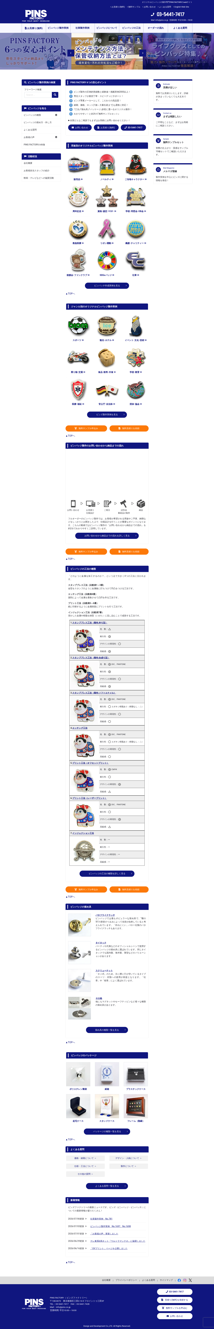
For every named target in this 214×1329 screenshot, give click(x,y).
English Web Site (181, 7)
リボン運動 (107, 243)
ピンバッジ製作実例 (58, 28)
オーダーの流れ (156, 28)
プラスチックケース (136, 1089)
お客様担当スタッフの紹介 (37, 170)
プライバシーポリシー (126, 1280)
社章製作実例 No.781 (101, 1219)
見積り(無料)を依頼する (174, 1300)
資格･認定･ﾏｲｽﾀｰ (107, 211)
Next (140, 51)
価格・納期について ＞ (85, 1158)
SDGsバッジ (107, 275)
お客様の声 (29, 137)
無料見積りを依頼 (129, 428)
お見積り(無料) (118, 7)
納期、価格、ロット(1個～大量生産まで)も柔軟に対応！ (101, 105)
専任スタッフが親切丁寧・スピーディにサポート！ (98, 96)
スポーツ (78, 340)
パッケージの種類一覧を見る (107, 1131)
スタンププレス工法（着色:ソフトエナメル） (94, 693)
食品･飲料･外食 (107, 372)
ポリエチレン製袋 (78, 1089)
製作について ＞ (128, 1166)
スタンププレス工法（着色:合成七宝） (91, 657)
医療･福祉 (78, 404)
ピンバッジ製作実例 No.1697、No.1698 (110, 1226)
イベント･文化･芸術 (136, 340)
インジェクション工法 (83, 833)
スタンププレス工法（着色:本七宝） (89, 622)
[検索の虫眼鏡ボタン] (55, 95)
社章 (135, 275)
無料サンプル (134, 7)
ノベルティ (107, 179)
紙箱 (107, 1089)
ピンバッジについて (106, 28)
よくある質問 (165, 7)
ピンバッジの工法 (131, 28)
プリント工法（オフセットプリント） (90, 763)
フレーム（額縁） (135, 1121)
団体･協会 (136, 404)
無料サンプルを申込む (175, 1308)
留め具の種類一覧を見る (107, 1030)
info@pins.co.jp (161, 20)
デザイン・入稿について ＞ (128, 1158)
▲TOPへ (70, 293)
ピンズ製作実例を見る (107, 414)
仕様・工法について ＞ (85, 1166)
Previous (68, 51)
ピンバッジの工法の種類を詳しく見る (107, 873)
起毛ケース (78, 1121)
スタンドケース (106, 1121)
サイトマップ (166, 1280)
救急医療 (78, 243)
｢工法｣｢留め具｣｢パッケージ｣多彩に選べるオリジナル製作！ (103, 109)
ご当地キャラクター (136, 179)
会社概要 (28, 163)
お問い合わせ (150, 7)
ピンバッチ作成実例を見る (107, 285)
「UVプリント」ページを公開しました (109, 1248)
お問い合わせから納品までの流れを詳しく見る (107, 535)
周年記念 (78, 211)
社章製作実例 (82, 28)
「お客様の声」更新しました (104, 1233)
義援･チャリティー (135, 243)
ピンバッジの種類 (32, 115)
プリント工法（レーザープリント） (89, 798)
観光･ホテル (107, 340)
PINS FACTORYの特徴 (34, 144)
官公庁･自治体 (107, 404)
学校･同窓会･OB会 (136, 211)
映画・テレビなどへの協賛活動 (39, 178)
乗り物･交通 (78, 372)
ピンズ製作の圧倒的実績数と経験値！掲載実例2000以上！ (102, 92)
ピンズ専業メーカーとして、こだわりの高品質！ (97, 100)
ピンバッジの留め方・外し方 (38, 122)
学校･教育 (136, 372)
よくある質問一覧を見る (107, 1186)
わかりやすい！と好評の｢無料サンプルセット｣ (96, 114)
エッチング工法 (79, 728)
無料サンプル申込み (86, 428)
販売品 (78, 179)
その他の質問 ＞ (85, 1174)
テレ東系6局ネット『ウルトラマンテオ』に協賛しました (117, 1241)
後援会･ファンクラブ (78, 275)
